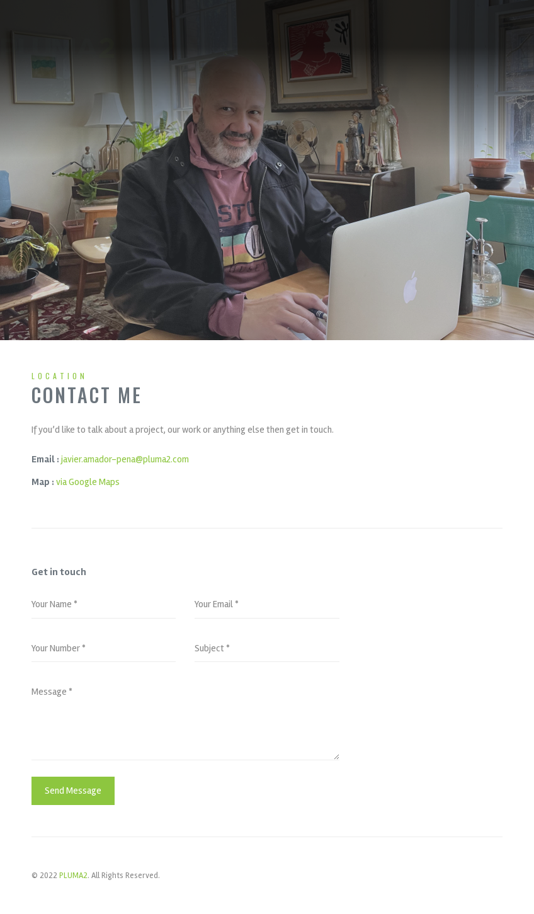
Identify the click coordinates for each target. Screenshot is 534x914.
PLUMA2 (73, 876)
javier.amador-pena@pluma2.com (125, 459)
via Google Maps (88, 482)
